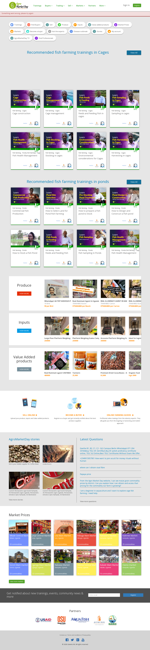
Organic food (134, 373)
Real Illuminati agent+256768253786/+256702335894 (66, 373)
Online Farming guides (120, 415)
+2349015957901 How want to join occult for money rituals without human (109, 459)
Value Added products (24, 359)
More (102, 5)
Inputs (24, 322)
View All (134, 52)
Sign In (126, 5)
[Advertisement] (75, 72)
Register (137, 5)
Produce (24, 285)
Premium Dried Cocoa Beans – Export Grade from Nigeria (124, 373)
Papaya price (85, 474)
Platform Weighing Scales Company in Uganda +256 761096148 (98, 338)
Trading (60, 5)
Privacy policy (86, 635)
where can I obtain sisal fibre (92, 467)
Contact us (63, 635)
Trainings (37, 5)
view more (24, 293)
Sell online (30, 415)
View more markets (16, 581)
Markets (80, 5)
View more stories (16, 500)
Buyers (48, 5)
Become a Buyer (75, 415)
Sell (70, 5)
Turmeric (76, 373)
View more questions (88, 501)
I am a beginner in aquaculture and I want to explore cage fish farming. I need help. (107, 491)
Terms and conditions (74, 635)
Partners (92, 5)
